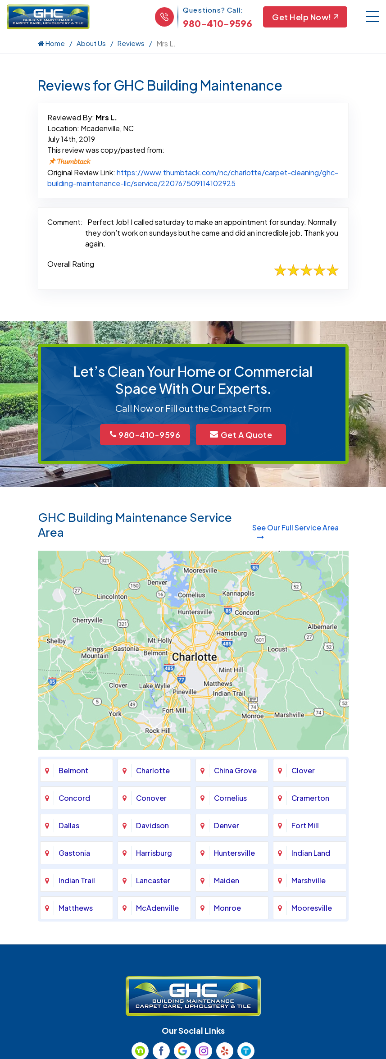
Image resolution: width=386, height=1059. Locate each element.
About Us (91, 43)
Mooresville (311, 908)
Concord (74, 798)
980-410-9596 (217, 23)
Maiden (226, 880)
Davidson (152, 825)
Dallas (69, 825)
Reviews (131, 43)
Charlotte (153, 770)
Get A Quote (241, 434)
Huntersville (234, 853)
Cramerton (310, 798)
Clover (303, 770)
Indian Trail (77, 880)
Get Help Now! (305, 17)
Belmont (73, 770)
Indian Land (310, 853)
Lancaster (153, 880)
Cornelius (230, 798)
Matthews (76, 908)
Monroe (227, 908)
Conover (151, 798)
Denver (226, 825)
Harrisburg (154, 853)
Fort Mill (305, 825)
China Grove (235, 770)
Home (51, 43)
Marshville (308, 880)
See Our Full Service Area (295, 532)
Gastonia (74, 853)
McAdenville (157, 908)
